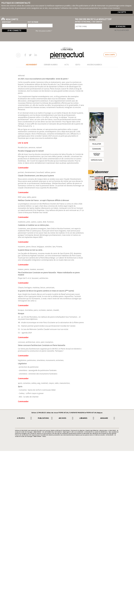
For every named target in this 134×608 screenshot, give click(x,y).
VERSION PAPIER (96, 154)
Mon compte (110, 55)
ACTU (66, 65)
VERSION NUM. (96, 160)
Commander (23, 168)
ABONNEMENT (31, 65)
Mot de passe (33, 22)
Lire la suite (23, 143)
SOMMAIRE (96, 149)
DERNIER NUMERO (51, 65)
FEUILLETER (96, 144)
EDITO (77, 65)
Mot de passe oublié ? (44, 31)
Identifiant (6, 22)
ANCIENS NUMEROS (94, 65)
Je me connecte (14, 31)
